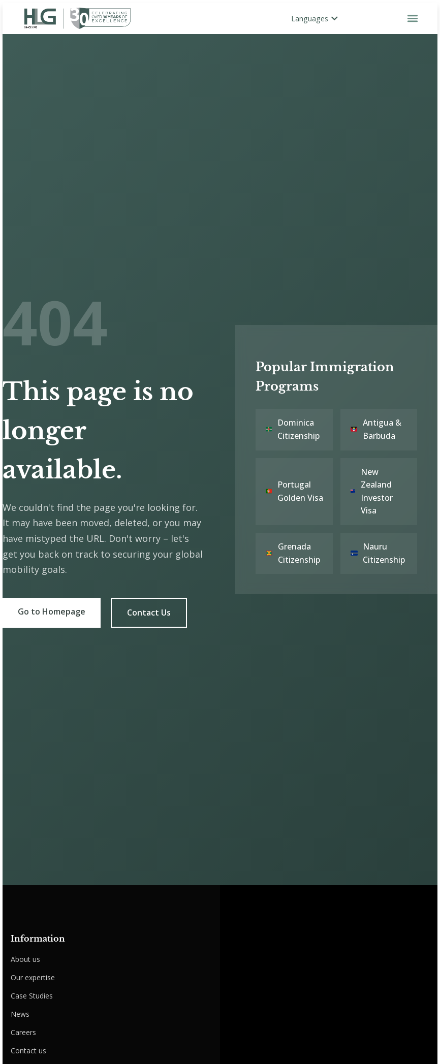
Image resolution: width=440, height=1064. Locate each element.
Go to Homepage (51, 611)
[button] (412, 18)
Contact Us (149, 612)
